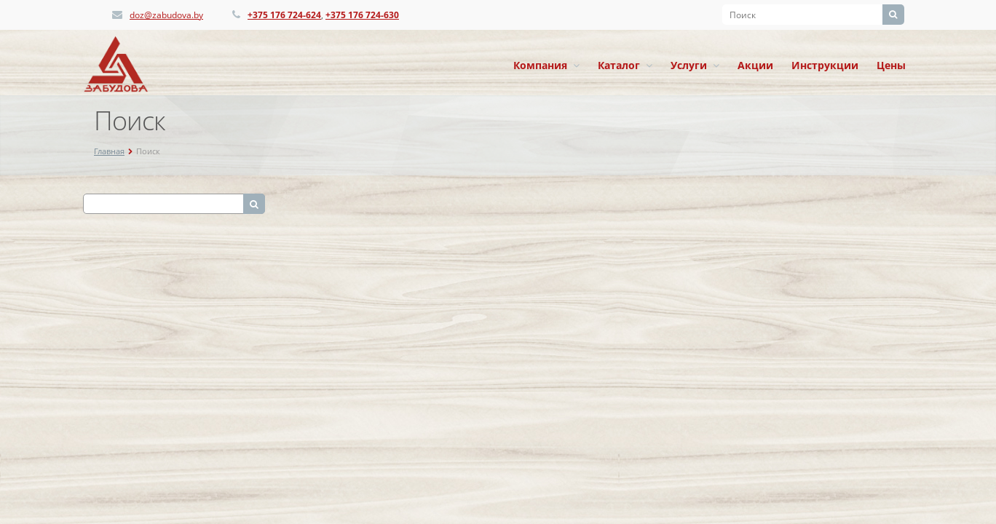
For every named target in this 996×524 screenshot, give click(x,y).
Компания (546, 65)
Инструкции (824, 65)
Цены (891, 65)
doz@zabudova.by (166, 15)
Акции (755, 65)
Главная (109, 151)
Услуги (695, 65)
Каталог (625, 65)
